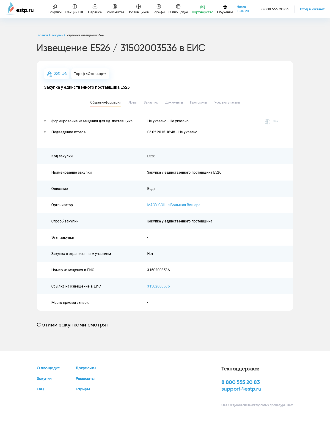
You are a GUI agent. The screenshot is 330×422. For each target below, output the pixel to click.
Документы (174, 102)
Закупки (44, 379)
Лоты (133, 102)
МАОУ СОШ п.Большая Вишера (173, 205)
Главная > (44, 35)
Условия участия (227, 102)
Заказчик (151, 102)
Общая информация (105, 102)
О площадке (48, 368)
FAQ (40, 389)
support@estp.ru (241, 389)
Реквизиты (85, 379)
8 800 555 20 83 (240, 382)
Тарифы (83, 389)
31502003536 (158, 286)
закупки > (59, 35)
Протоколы (198, 102)
